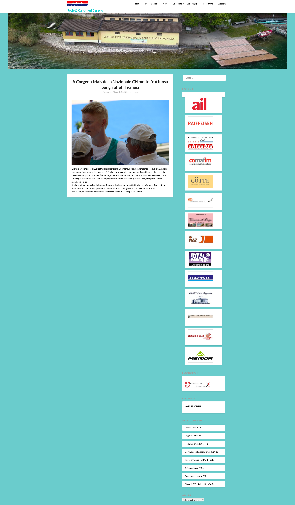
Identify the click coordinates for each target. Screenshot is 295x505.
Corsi (165, 3)
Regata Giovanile (193, 435)
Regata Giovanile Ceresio (196, 444)
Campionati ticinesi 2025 (196, 476)
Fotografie (208, 3)
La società (177, 3)
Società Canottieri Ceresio (85, 10)
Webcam (222, 3)
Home (137, 3)
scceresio (133, 92)
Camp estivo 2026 (193, 427)
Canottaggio (193, 3)
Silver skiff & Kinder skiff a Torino (200, 484)
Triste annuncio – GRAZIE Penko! (200, 460)
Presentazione (151, 3)
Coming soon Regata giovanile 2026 (201, 452)
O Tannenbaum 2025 (194, 468)
